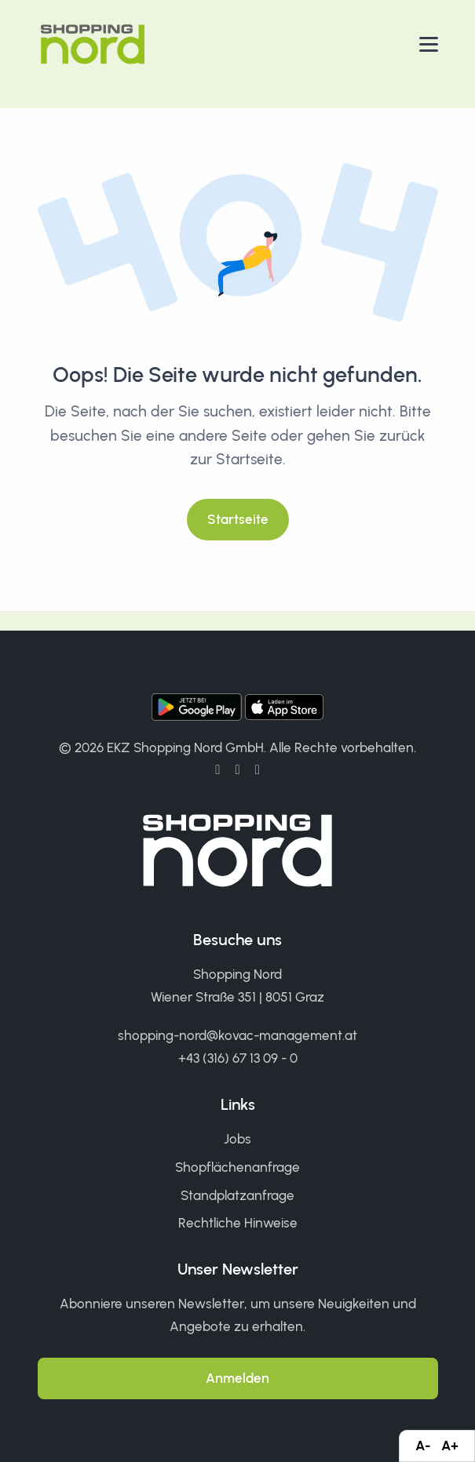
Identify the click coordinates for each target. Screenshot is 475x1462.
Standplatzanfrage (237, 1195)
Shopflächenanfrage (237, 1167)
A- (422, 1445)
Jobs (237, 1139)
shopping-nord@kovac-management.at (237, 1035)
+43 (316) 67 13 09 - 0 (238, 1058)
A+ (450, 1445)
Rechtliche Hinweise (238, 1223)
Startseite (238, 519)
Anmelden (237, 1378)
